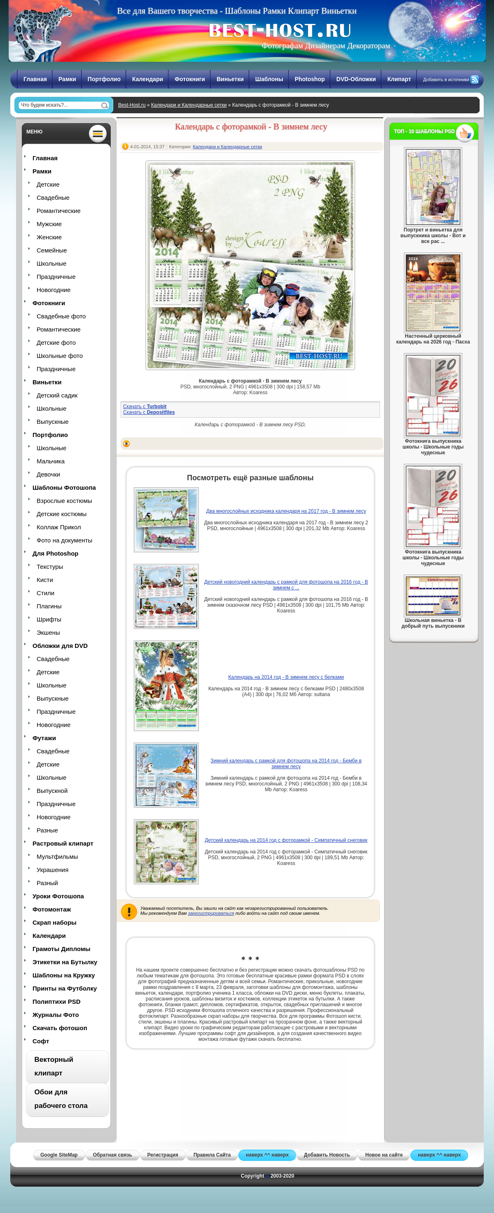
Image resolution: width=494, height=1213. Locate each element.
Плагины (49, 606)
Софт (41, 1041)
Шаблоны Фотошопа (64, 487)
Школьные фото (60, 355)
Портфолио (104, 79)
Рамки (67, 79)
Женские (49, 237)
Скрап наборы (55, 922)
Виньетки (230, 79)
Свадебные (53, 197)
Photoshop (310, 79)
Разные (47, 830)
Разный (47, 882)
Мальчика (51, 461)
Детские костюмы (61, 513)
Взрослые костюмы (64, 500)
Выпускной (52, 790)
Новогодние (53, 289)
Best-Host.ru (132, 105)
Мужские (49, 223)
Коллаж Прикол (59, 527)
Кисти (45, 579)
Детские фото (56, 342)
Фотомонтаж (52, 909)
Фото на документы (64, 540)
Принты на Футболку (65, 988)
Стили (45, 592)
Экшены (48, 632)
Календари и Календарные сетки (189, 105)
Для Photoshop (55, 553)
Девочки (48, 474)
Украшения (52, 869)
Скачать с (144, 406)
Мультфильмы (57, 856)
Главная (35, 79)
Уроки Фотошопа (58, 896)
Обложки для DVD (60, 645)
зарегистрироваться (211, 913)
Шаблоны (269, 79)
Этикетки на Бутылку (65, 961)
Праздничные (56, 276)
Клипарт (399, 79)
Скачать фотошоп (60, 1027)
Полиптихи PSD (57, 1001)
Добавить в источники (446, 79)
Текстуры (50, 566)
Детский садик (57, 395)
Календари (147, 79)
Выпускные (53, 421)
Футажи (44, 737)
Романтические (59, 210)
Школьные (51, 263)
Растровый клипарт (63, 843)
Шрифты (49, 619)
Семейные (52, 250)
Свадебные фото (61, 316)
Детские (48, 184)
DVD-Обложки (356, 79)
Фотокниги (190, 79)
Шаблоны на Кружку (64, 975)
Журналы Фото (56, 1014)
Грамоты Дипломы (62, 948)
